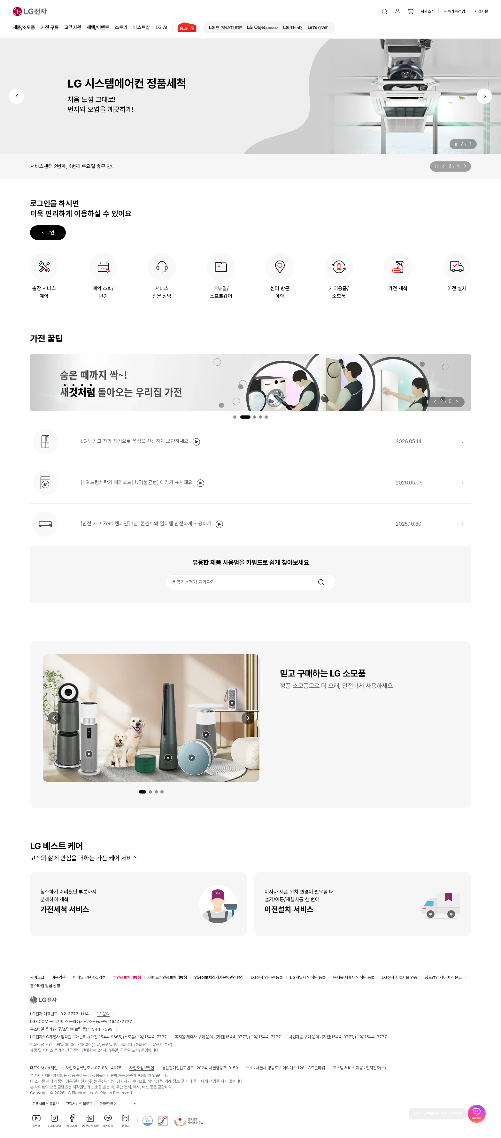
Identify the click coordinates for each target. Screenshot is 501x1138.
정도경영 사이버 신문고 (443, 977)
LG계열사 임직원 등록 (308, 977)
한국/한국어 (108, 1104)
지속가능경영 (454, 11)
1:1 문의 (103, 1013)
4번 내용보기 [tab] (260, 417)
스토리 (121, 27)
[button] (385, 11)
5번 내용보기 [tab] (266, 417)
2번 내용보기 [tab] (245, 417)
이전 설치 (456, 288)
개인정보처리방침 (127, 977)
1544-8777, (237, 1036)
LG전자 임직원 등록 (267, 977)
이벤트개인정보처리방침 (167, 977)
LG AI (161, 27)
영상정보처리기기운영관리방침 (218, 977)
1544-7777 (155, 1036)
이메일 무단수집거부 (89, 977)
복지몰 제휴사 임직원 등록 (353, 977)
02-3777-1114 (74, 1013)
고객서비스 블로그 (79, 1104)
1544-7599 (101, 1029)
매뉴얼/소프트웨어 (221, 292)
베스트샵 (141, 27)
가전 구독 (50, 27)
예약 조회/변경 (103, 292)
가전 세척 (397, 288)
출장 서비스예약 (44, 292)
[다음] (484, 96)
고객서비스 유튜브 (45, 1104)
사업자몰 (481, 11)
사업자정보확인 (141, 1067)
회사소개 (427, 11)
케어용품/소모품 (339, 292)
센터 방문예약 (279, 292)
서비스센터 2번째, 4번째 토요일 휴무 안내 (73, 166)
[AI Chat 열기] (477, 1114)
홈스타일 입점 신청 (45, 985)
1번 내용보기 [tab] (235, 417)
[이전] (16, 96)
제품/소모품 (24, 27)
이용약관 (58, 977)
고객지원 (73, 27)
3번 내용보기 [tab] (255, 417)
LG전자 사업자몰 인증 (399, 977)
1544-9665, (111, 1036)
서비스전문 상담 (162, 292)
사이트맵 (37, 977)
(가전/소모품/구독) (105, 1021)
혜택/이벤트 (98, 27)
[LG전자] (30, 11)
